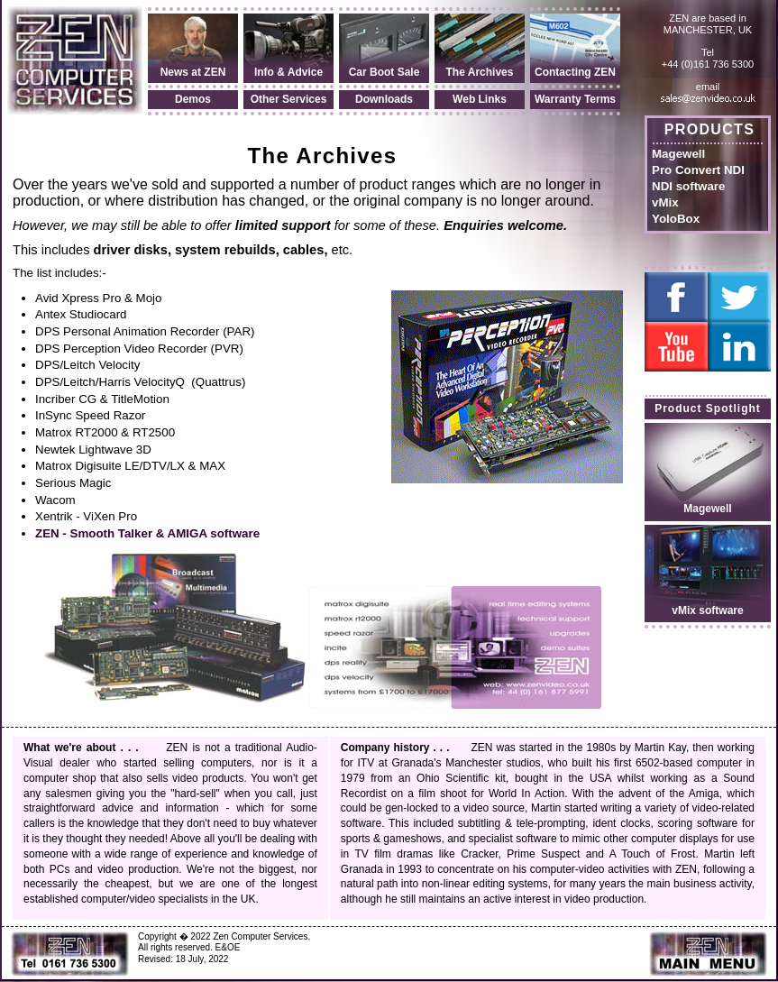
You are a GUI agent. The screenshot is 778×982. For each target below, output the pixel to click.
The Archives (480, 72)
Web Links (480, 99)
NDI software (688, 186)
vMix (665, 202)
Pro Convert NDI (698, 170)
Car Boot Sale (384, 72)
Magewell (678, 154)
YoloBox (676, 218)
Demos (193, 99)
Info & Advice (288, 72)
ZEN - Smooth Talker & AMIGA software (147, 533)
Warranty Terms (575, 99)
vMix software (707, 610)
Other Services (289, 99)
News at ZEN (193, 72)
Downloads (384, 99)
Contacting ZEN (575, 72)
